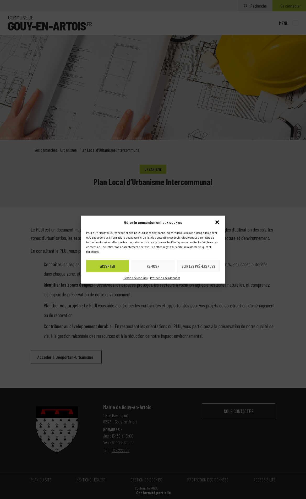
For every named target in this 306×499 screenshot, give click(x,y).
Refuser (153, 266)
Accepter (107, 266)
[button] (217, 222)
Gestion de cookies (135, 277)
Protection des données (165, 277)
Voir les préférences (198, 266)
